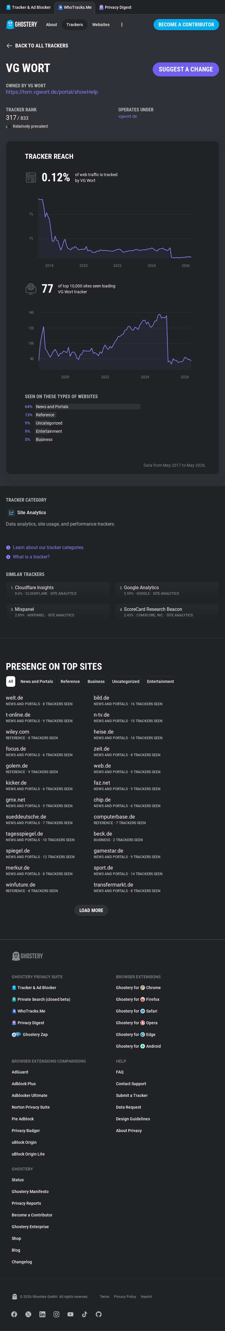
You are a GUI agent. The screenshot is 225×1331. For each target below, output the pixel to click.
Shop (16, 1238)
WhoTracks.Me (75, 7)
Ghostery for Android (138, 1046)
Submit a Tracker (132, 1095)
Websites (101, 24)
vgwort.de (127, 116)
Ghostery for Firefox (137, 999)
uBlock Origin (24, 1142)
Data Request (128, 1107)
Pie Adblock (23, 1119)
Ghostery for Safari (136, 1011)
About (51, 24)
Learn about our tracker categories (44, 547)
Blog (16, 1250)
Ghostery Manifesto (30, 1191)
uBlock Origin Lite (28, 1154)
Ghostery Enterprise (30, 1227)
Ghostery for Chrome (138, 988)
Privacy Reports (26, 1203)
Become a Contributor (186, 24)
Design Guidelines (133, 1119)
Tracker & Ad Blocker (28, 7)
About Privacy (129, 1131)
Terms (104, 1297)
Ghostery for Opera (137, 1023)
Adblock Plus (24, 1084)
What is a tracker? (28, 557)
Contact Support (131, 1084)
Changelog (22, 1262)
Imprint (146, 1297)
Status (18, 1180)
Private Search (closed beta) (41, 999)
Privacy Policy (125, 1297)
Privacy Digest (115, 7)
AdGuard (20, 1072)
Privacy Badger (26, 1131)
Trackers (75, 24)
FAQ (120, 1072)
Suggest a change (186, 69)
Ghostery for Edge (136, 1034)
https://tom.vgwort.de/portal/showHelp (52, 92)
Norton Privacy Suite (31, 1107)
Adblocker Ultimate (29, 1095)
